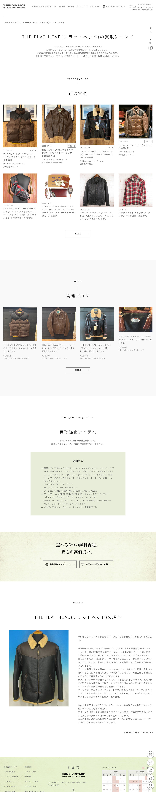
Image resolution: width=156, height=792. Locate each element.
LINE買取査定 (10, 756)
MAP (73, 759)
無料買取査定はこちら (58, 533)
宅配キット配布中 (94, 534)
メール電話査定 (150, 762)
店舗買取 (8, 751)
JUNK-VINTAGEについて (13, 766)
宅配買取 (150, 755)
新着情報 (28, 746)
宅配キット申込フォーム (34, 766)
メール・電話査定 (11, 746)
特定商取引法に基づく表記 (32, 788)
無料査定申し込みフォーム (35, 761)
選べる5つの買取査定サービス (45, 6)
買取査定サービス (10, 736)
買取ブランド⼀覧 (31, 751)
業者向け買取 (10, 761)
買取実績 (70, 6)
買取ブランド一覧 (21, 22)
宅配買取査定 (10, 741)
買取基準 (61, 6)
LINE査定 (150, 778)
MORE (78, 234)
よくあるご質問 (31, 756)
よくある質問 (95, 6)
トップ (7, 22)
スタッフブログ (82, 6)
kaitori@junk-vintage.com (142, 10)
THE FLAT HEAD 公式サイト (137, 702)
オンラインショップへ (113, 6)
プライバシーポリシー (11, 788)
